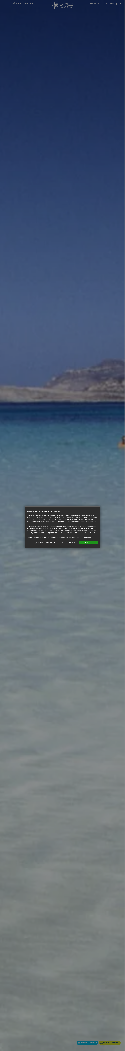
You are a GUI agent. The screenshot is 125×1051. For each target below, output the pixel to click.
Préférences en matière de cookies (46, 542)
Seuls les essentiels (68, 542)
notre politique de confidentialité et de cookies (81, 537)
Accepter (88, 542)
